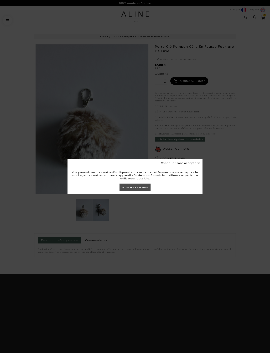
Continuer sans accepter (180, 163)
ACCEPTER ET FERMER (135, 187)
